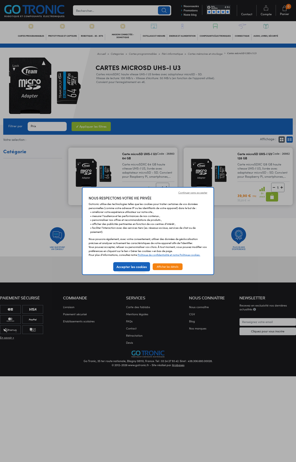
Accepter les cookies (131, 266)
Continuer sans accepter (192, 192)
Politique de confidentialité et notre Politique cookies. (169, 255)
